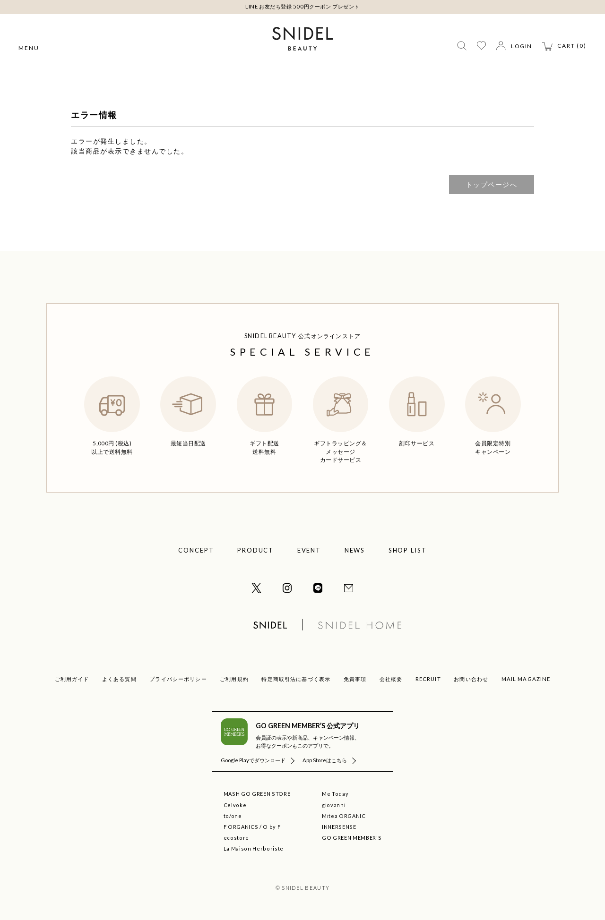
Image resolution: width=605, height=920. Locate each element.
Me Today (335, 794)
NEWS (355, 550)
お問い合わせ (471, 679)
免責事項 (355, 679)
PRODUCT (255, 550)
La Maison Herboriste (254, 848)
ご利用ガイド (72, 679)
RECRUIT (428, 679)
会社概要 (391, 679)
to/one (233, 816)
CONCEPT (196, 550)
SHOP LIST (408, 550)
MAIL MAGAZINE (526, 679)
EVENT (309, 550)
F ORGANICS (241, 827)
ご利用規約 (234, 679)
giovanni (334, 805)
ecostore (236, 838)
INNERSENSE (339, 827)
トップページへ (492, 184)
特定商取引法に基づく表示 (295, 679)
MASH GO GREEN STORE (257, 794)
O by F (271, 827)
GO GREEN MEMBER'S (351, 838)
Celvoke (235, 805)
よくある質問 (119, 679)
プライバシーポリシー (178, 679)
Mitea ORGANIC (343, 816)
